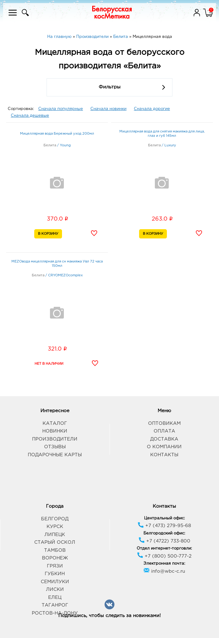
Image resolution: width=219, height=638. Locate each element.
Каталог (55, 423)
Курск (55, 527)
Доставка (164, 439)
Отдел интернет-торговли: (164, 548)
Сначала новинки (108, 109)
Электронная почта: (164, 563)
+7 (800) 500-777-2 (164, 556)
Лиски (55, 589)
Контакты (164, 455)
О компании (164, 447)
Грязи (55, 566)
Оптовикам (164, 423)
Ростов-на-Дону (55, 613)
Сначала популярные (60, 109)
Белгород (54, 519)
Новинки (54, 431)
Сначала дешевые (30, 115)
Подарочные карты (55, 455)
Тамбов (55, 550)
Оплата (164, 431)
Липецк (54, 535)
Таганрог (55, 605)
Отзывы (55, 447)
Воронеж (55, 558)
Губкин (55, 574)
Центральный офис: (164, 518)
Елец (54, 597)
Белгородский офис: (164, 533)
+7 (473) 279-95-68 (164, 526)
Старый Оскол (54, 542)
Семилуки (55, 582)
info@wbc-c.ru (164, 571)
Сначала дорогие (152, 109)
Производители (54, 439)
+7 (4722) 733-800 (164, 541)
